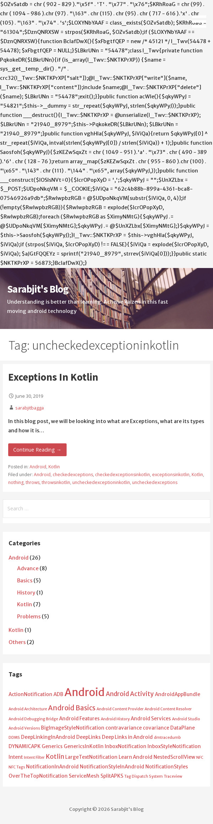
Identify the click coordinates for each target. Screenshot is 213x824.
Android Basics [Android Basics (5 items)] (71, 708)
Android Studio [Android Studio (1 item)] (186, 719)
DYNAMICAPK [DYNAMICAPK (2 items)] (25, 746)
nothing (16, 482)
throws (33, 482)
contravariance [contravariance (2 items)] (123, 728)
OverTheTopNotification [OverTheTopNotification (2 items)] (38, 776)
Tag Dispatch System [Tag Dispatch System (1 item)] (143, 776)
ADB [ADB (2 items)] (58, 694)
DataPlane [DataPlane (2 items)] (182, 728)
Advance (27, 568)
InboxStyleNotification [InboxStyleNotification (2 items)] (174, 746)
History (26, 592)
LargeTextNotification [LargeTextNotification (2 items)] (91, 757)
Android (38, 467)
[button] (201, 15)
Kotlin (54, 467)
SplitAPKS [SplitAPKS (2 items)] (111, 776)
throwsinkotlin (56, 482)
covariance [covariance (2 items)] (156, 728)
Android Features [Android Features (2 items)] (79, 719)
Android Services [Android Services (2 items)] (151, 719)
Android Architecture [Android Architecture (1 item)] (28, 709)
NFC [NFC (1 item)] (199, 757)
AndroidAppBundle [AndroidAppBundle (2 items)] (177, 694)
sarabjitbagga (29, 408)
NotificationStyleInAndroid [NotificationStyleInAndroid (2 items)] (112, 767)
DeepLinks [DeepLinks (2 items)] (88, 737)
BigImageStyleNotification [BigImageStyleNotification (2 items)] (72, 728)
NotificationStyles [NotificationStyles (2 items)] (166, 767)
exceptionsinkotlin (170, 475)
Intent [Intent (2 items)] (16, 757)
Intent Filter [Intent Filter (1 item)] (34, 757)
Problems (29, 616)
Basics (24, 580)
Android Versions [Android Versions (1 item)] (24, 728)
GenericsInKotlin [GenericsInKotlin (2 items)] (84, 746)
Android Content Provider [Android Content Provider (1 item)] (120, 709)
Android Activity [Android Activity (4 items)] (130, 694)
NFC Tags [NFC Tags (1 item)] (17, 767)
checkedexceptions (73, 475)
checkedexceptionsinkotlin (122, 475)
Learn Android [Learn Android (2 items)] (135, 757)
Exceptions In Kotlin (53, 377)
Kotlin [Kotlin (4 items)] (55, 757)
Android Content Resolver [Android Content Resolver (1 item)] (168, 709)
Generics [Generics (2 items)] (52, 746)
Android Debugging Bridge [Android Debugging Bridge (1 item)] (33, 719)
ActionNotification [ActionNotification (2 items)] (30, 694)
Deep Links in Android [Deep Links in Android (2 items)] (127, 737)
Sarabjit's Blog (37, 289)
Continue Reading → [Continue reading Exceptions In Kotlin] (37, 449)
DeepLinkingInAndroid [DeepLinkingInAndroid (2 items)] (48, 737)
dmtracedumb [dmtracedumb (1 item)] (167, 737)
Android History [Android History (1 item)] (115, 719)
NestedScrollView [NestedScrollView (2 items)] (174, 757)
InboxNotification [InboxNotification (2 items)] (125, 746)
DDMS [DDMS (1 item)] (14, 737)
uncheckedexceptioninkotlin (101, 482)
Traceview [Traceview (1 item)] (173, 776)
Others (17, 642)
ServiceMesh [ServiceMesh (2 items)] (84, 776)
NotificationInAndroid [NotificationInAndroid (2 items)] (52, 767)
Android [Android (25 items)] (84, 692)
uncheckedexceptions (154, 482)
